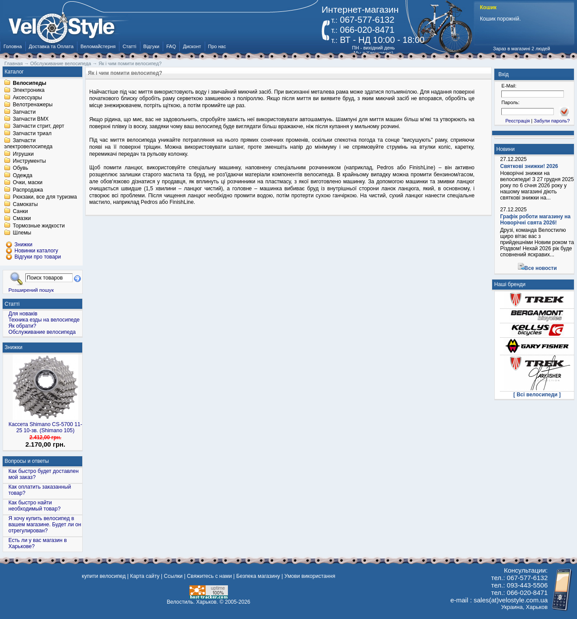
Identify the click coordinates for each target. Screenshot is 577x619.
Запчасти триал (32, 133)
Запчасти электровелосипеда (28, 144)
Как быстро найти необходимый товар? (34, 506)
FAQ (171, 46)
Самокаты (25, 204)
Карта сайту (144, 576)
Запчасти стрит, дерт (38, 126)
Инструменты (29, 161)
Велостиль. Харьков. (192, 602)
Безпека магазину (258, 576)
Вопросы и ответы (27, 461)
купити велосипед (104, 576)
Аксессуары (27, 97)
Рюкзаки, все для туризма (45, 197)
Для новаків (22, 314)
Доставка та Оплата (51, 46)
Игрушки (23, 154)
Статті (129, 46)
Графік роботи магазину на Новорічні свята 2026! (535, 219)
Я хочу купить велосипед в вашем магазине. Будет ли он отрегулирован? (44, 524)
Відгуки (151, 46)
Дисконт (192, 46)
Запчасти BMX (31, 119)
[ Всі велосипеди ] (537, 395)
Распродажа (28, 190)
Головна (12, 46)
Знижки (14, 347)
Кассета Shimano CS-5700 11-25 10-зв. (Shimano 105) (45, 427)
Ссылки (173, 576)
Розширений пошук (31, 290)
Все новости (541, 268)
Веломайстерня (97, 46)
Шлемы (22, 233)
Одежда (22, 175)
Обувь (20, 168)
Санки (20, 211)
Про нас (217, 46)
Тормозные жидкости (39, 226)
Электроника (29, 90)
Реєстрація (517, 120)
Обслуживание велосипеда (42, 332)
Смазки (22, 219)
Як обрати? (22, 326)
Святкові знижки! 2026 (529, 166)
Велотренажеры (32, 105)
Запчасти (24, 112)
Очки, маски (27, 183)
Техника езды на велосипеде (44, 320)
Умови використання (309, 576)
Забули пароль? (552, 120)
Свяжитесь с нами (209, 576)
